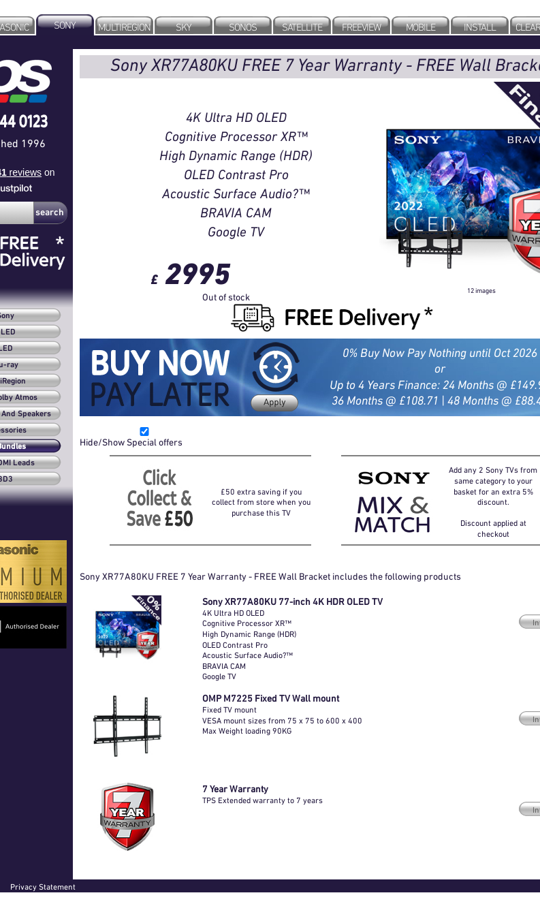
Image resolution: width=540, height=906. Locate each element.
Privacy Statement (43, 886)
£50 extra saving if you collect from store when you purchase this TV (261, 502)
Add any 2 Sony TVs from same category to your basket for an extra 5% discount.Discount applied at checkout (493, 501)
